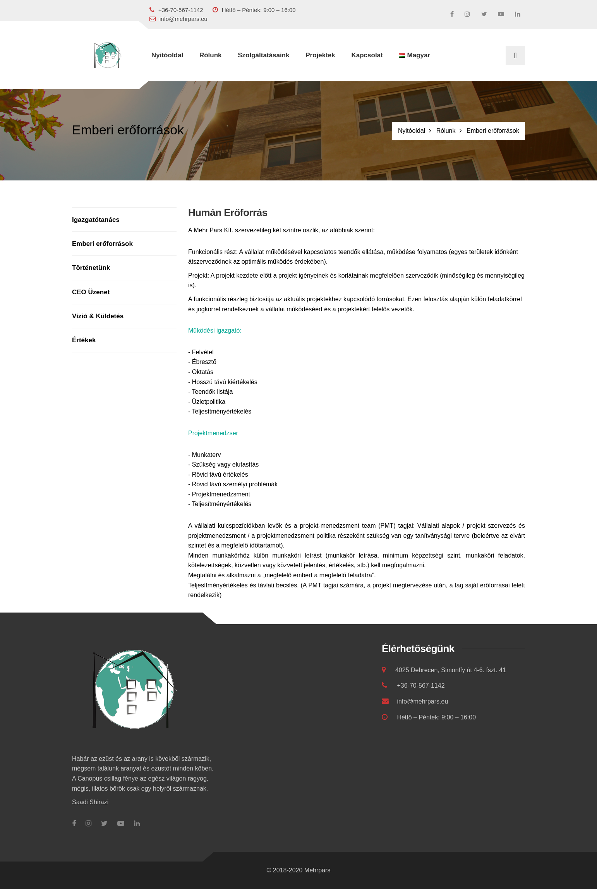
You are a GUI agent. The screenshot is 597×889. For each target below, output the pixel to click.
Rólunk (210, 55)
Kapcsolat (367, 55)
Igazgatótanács (96, 219)
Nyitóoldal (167, 55)
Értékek (84, 340)
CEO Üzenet (91, 292)
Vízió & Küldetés (98, 316)
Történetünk (91, 267)
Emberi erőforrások (102, 243)
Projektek (320, 55)
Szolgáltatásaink (263, 55)
